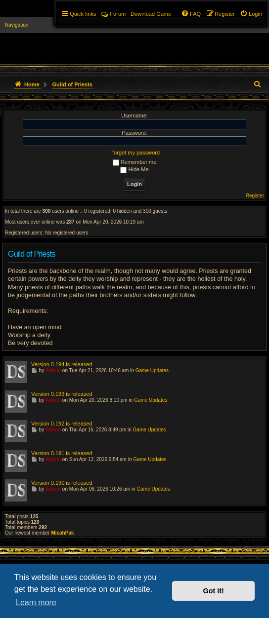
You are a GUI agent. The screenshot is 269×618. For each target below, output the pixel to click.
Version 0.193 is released (61, 394)
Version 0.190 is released (61, 483)
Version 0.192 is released (61, 423)
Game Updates (152, 370)
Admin (53, 370)
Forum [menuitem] (113, 14)
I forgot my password (134, 152)
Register (255, 195)
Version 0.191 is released (61, 453)
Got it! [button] (213, 591)
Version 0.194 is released (61, 364)
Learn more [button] (36, 602)
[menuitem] (251, 14)
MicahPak (62, 533)
